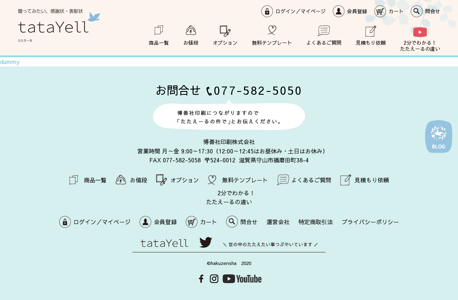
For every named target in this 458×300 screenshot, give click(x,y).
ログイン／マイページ (301, 11)
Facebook (201, 278)
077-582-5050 (258, 90)
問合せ (432, 11)
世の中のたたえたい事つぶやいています (229, 244)
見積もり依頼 (371, 42)
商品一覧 (159, 42)
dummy (10, 61)
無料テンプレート (272, 42)
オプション (225, 42)
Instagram (214, 278)
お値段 (190, 42)
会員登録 (357, 11)
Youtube (242, 278)
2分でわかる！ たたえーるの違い (420, 45)
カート (396, 11)
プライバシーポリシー (370, 222)
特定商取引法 (315, 222)
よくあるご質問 (323, 42)
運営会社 (278, 222)
